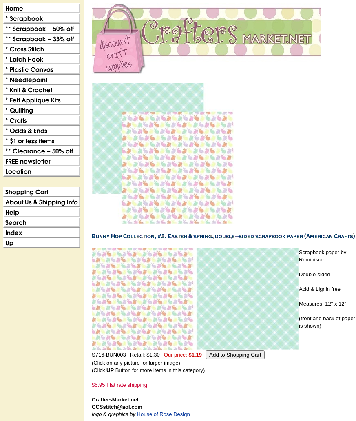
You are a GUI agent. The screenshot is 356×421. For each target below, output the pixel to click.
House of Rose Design (163, 414)
